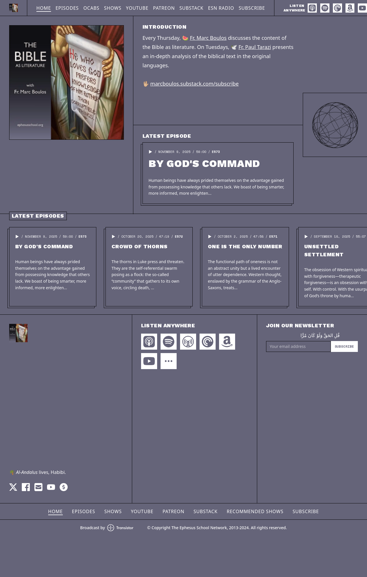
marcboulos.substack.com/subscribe (194, 83)
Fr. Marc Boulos (208, 37)
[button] (151, 152)
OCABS (91, 8)
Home (43, 8)
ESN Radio (221, 8)
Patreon (164, 8)
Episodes (67, 8)
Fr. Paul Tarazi (255, 47)
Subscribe (252, 8)
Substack (191, 8)
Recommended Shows (255, 511)
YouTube (137, 8)
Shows (113, 8)
